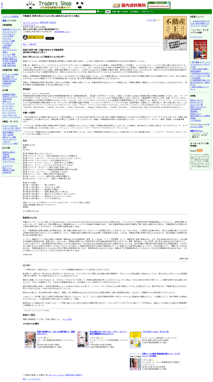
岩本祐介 (6, 97)
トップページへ (34, 379)
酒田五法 (6, 47)
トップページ (8, 166)
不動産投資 (7, 83)
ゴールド (13, 79)
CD (16, 126)
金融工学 (6, 157)
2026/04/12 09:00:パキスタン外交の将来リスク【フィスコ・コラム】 (200, 23)
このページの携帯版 (10, 16)
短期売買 (6, 29)
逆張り (5, 52)
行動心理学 (11, 63)
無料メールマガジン (198, 107)
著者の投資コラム (197, 116)
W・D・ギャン (8, 106)
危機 (4, 66)
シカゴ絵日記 (195, 120)
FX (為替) (6, 77)
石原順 (12, 94)
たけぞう (13, 97)
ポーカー (6, 86)
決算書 (11, 59)
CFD (12, 77)
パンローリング (29, 25)
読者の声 (32, 44)
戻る (24, 379)
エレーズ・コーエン (31, 22)
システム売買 (8, 36)
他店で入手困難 (9, 159)
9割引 (16, 143)
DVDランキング (196, 102)
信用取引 (6, 154)
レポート (17, 130)
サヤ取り (6, 61)
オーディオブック (10, 139)
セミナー (6, 126)
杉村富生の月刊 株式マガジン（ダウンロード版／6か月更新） (200, 75)
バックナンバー (196, 37)
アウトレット (8, 143)
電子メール (7, 168)
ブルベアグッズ (9, 161)
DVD (12, 126)
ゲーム (9, 137)
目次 (24, 44)
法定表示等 (7, 172)
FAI (15, 59)
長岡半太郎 (44, 22)
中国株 (5, 81)
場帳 (14, 137)
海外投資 (11, 81)
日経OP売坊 (7, 99)
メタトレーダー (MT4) (11, 128)
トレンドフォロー (10, 50)
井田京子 (53, 22)
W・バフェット (9, 103)
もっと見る (67, 319)
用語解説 (193, 111)
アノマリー (7, 54)
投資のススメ (195, 114)
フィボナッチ (8, 43)
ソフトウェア (8, 130)
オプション (7, 74)
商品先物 (6, 79)
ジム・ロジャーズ (10, 115)
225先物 (15, 74)
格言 (14, 66)
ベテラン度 (151, 20)
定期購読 (10, 132)
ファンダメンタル (10, 56)
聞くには (7, 141)
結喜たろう (7, 101)
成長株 (5, 59)
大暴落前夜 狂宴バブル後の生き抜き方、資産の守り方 (200, 82)
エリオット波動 (9, 41)
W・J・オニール (9, 112)
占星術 (9, 66)
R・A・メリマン (9, 110)
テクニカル (7, 38)
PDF (200, 124)
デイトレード (15, 29)
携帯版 (2, 5)
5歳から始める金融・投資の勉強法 (199, 70)
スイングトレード (10, 32)
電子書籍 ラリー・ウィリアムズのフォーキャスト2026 (200, 64)
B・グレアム (8, 108)
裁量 (13, 54)
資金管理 (13, 61)
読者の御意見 (195, 109)
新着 (4, 21)
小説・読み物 (8, 135)
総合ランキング (196, 100)
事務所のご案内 (9, 170)
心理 (4, 63)
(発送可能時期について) (62, 31)
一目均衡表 (7, 45)
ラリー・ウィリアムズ (11, 117)
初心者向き (11, 152)
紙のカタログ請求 (199, 125)
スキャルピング (9, 34)
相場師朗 (6, 94)
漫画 (4, 137)
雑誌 (4, 132)
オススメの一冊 (196, 105)
